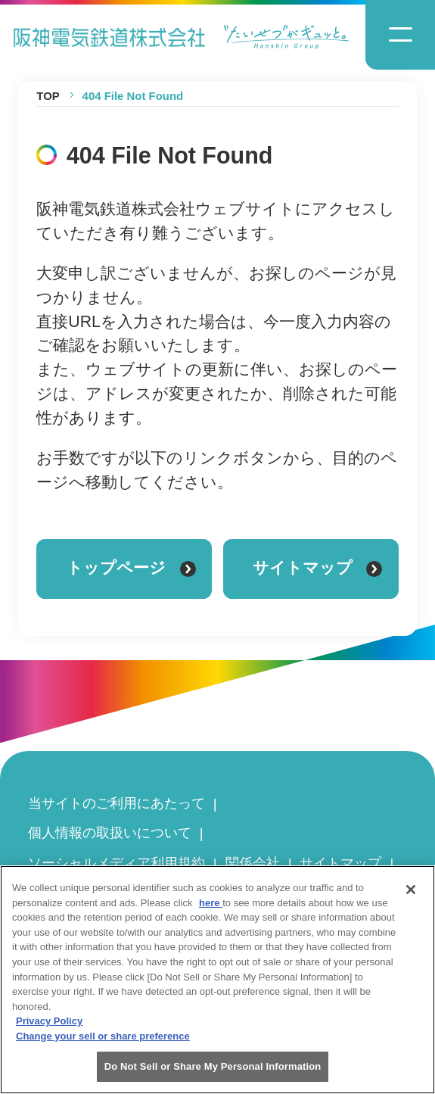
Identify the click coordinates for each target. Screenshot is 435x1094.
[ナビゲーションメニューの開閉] (400, 35)
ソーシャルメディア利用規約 (116, 863)
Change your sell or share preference (103, 1043)
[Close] (410, 897)
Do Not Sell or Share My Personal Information (213, 1074)
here (210, 910)
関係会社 (252, 863)
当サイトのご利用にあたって (116, 803)
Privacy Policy (49, 1028)
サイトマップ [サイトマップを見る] (317, 568)
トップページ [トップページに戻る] (131, 568)
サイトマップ (340, 863)
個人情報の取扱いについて (109, 832)
